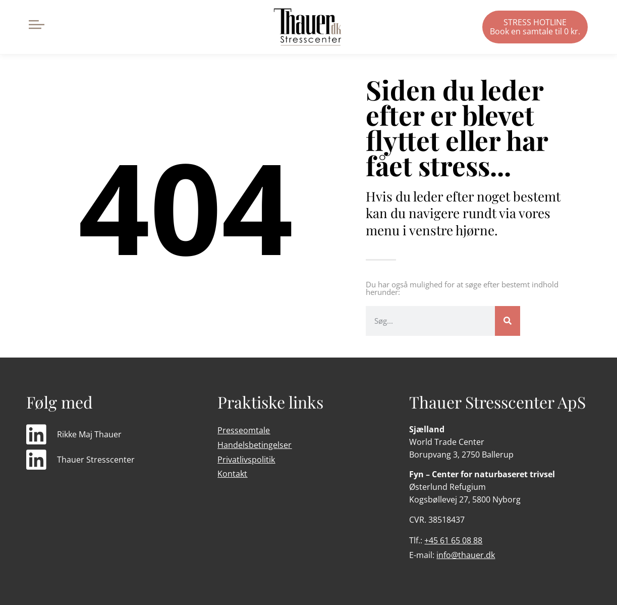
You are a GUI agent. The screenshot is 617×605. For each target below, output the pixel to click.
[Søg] (507, 321)
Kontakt (232, 473)
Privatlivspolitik (246, 459)
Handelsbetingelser (254, 444)
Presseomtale (243, 430)
